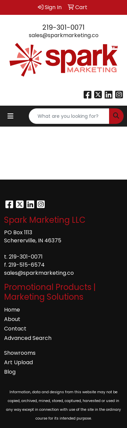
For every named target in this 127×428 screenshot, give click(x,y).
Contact (15, 328)
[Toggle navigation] (10, 116)
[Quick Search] (69, 116)
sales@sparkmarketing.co (64, 35)
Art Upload (18, 362)
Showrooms (20, 353)
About (12, 319)
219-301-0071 (63, 27)
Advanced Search (27, 338)
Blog (10, 372)
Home (12, 310)
